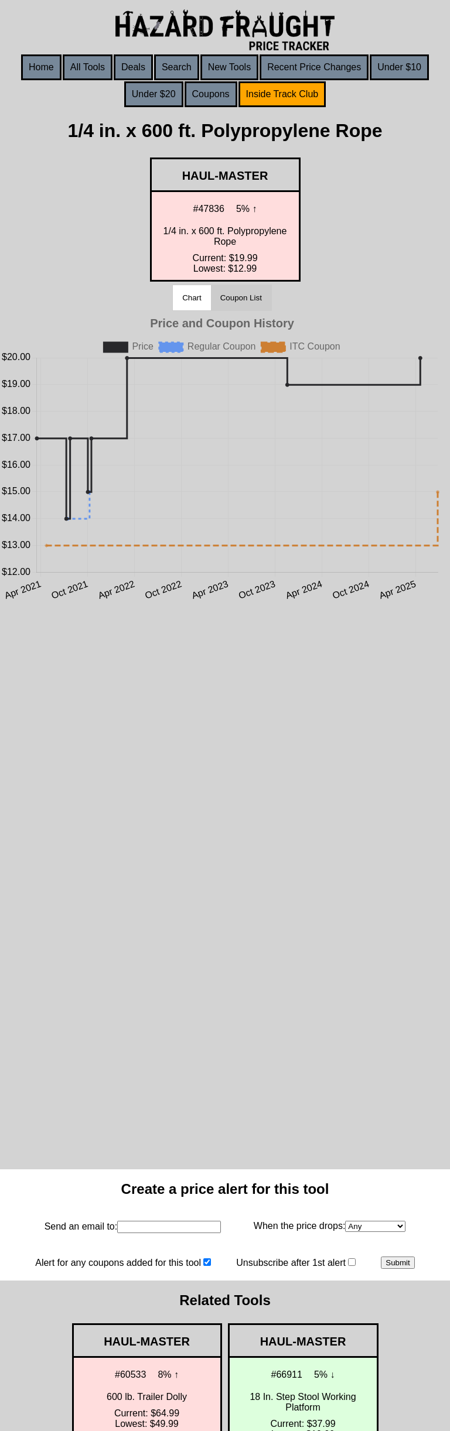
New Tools (229, 67)
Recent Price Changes (314, 67)
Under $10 (399, 67)
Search (177, 67)
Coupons (211, 94)
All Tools (87, 67)
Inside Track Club (282, 94)
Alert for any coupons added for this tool (118, 1263)
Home (41, 67)
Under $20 (154, 94)
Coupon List (241, 297)
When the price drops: (300, 1226)
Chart (192, 297)
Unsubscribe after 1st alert (291, 1263)
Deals (133, 67)
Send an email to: (81, 1226)
